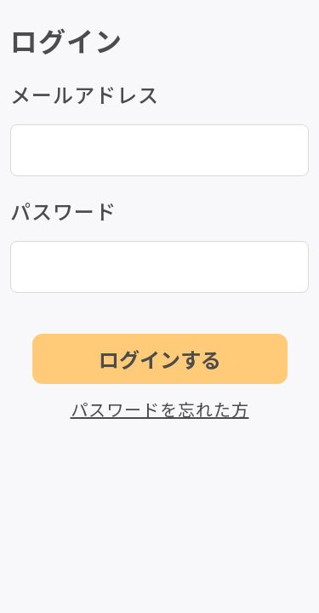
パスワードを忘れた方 (160, 409)
